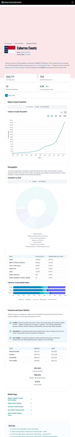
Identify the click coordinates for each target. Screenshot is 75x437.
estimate (26, 65)
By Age (37, 106)
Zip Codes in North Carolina (20, 410)
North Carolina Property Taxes (20, 414)
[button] (72, 2)
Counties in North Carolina (20, 407)
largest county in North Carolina (14, 67)
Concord (27, 54)
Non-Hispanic (42, 181)
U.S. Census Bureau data (42, 65)
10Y (52, 116)
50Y (60, 116)
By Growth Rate (45, 106)
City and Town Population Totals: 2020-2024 (25, 429)
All (48, 116)
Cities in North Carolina (20, 403)
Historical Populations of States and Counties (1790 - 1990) (29, 431)
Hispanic (34, 181)
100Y (65, 116)
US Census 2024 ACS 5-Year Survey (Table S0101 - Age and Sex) (31, 434)
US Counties (8, 43)
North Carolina (19, 43)
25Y (56, 116)
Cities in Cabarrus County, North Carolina (20, 399)
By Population (29, 106)
